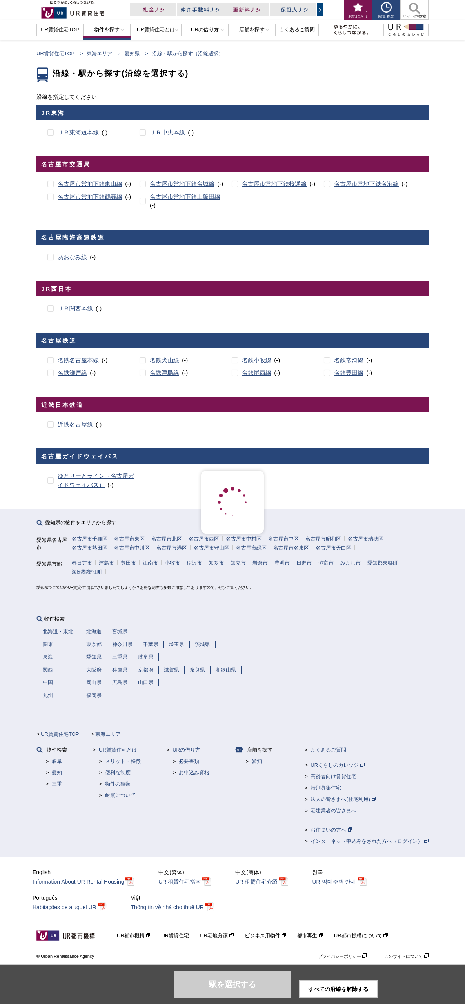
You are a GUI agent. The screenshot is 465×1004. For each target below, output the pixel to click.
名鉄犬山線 (164, 360)
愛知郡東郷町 (382, 562)
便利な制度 (118, 772)
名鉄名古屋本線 (78, 360)
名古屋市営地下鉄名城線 (182, 183)
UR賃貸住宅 (175, 936)
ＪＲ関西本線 (75, 308)
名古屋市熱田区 (89, 547)
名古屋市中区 (283, 538)
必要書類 (189, 761)
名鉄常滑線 (348, 360)
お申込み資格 (194, 772)
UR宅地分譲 (216, 936)
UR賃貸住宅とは (118, 750)
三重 (57, 784)
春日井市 (82, 562)
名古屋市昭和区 (323, 538)
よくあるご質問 (328, 750)
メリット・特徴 (123, 761)
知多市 (216, 562)
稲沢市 (194, 562)
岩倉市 (260, 562)
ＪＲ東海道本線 (78, 132)
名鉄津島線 (164, 372)
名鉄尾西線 (256, 372)
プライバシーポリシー (342, 956)
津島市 (106, 562)
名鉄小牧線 (256, 360)
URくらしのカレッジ (337, 765)
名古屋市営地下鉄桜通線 (274, 183)
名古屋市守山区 (211, 547)
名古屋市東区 (129, 538)
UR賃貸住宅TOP (55, 53)
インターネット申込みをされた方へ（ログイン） (370, 841)
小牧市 (172, 562)
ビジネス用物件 (265, 936)
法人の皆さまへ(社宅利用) (343, 799)
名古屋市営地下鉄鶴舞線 (90, 196)
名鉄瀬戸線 (72, 372)
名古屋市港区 (171, 547)
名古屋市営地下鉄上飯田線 (185, 196)
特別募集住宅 (326, 788)
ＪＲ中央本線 (167, 132)
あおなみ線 (72, 257)
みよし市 (350, 562)
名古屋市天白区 (333, 547)
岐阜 (57, 761)
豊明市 (282, 562)
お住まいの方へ (331, 830)
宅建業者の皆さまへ (333, 810)
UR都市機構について (361, 936)
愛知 (57, 772)
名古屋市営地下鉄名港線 (366, 183)
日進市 (304, 562)
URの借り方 (186, 750)
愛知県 (132, 53)
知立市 (238, 562)
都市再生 (310, 936)
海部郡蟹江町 (87, 571)
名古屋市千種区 (89, 538)
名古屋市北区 (166, 538)
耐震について (120, 795)
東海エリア (99, 53)
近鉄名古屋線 (75, 424)
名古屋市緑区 (251, 547)
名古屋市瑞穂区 (365, 538)
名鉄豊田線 (348, 372)
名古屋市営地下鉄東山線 (90, 183)
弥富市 (326, 562)
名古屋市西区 (204, 538)
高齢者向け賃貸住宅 (333, 776)
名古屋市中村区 (244, 538)
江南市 (150, 562)
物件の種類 (118, 784)
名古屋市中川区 (132, 547)
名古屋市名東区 (291, 547)
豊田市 (128, 562)
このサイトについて (406, 956)
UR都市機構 (133, 936)
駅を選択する (232, 984)
